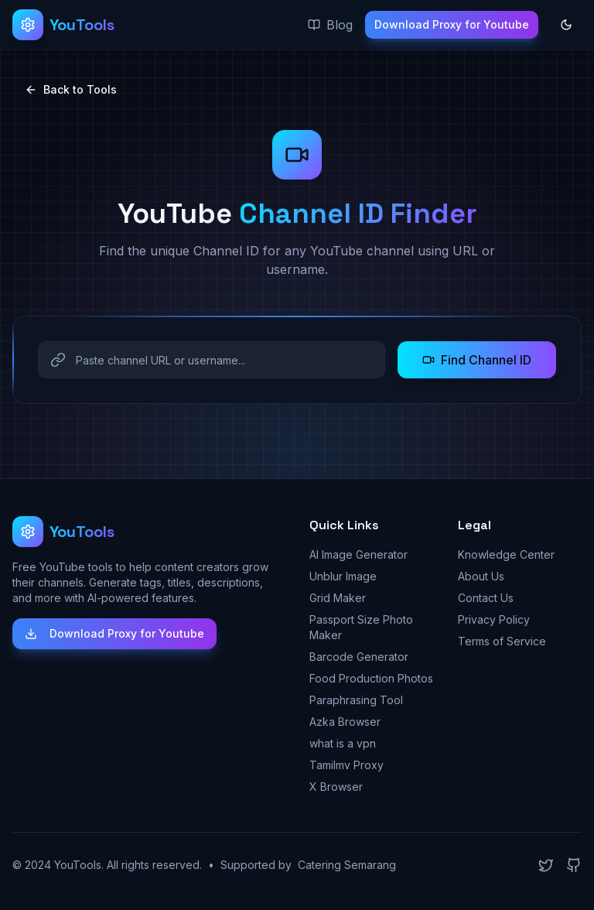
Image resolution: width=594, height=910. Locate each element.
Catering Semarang (347, 864)
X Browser (336, 786)
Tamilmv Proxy (346, 764)
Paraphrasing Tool (356, 699)
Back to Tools (71, 89)
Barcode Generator (358, 656)
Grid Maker (337, 597)
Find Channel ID (476, 360)
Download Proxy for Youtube (451, 24)
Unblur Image (343, 576)
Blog (330, 24)
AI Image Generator (358, 554)
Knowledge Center (506, 554)
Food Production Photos (371, 678)
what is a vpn (342, 743)
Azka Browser (345, 721)
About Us (481, 576)
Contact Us (486, 597)
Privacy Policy (494, 619)
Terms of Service (502, 641)
